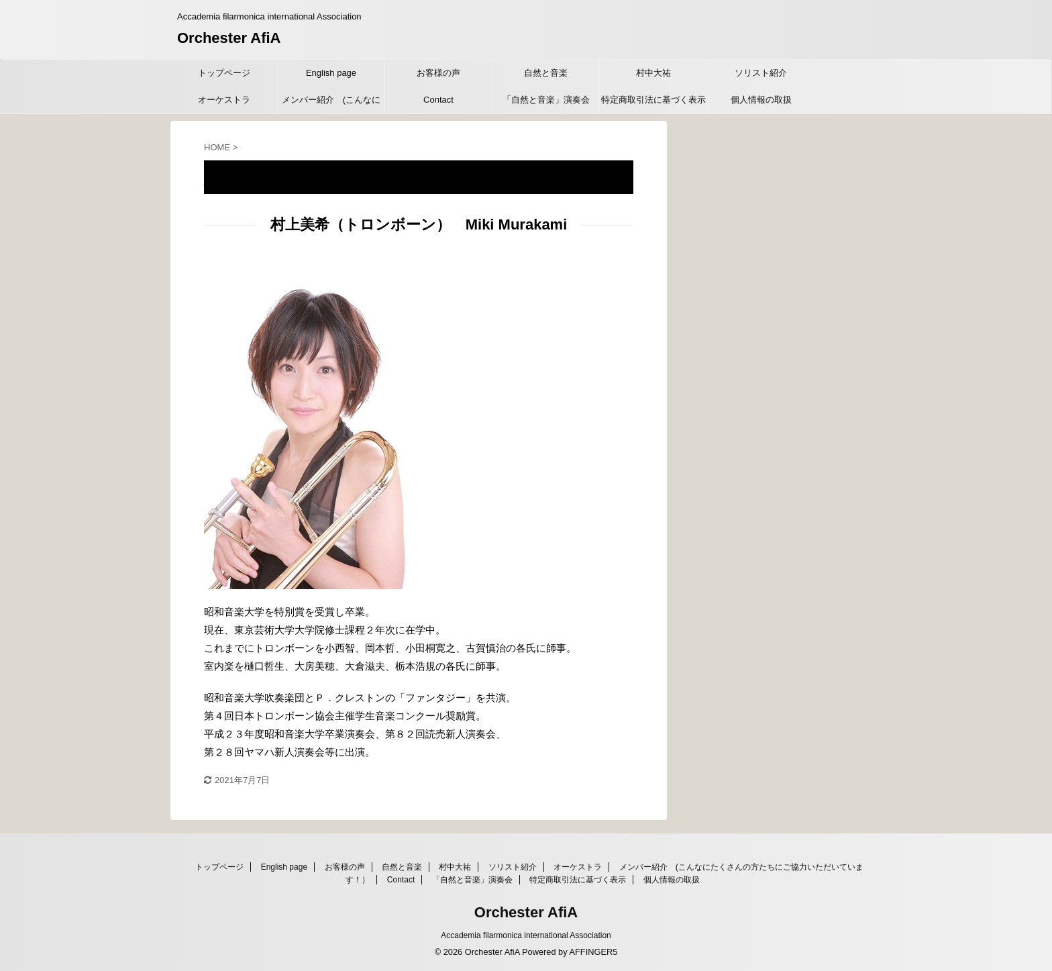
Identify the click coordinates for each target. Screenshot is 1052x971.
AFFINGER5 (593, 952)
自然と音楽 (546, 73)
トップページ (224, 73)
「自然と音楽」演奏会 (546, 100)
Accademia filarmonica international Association (526, 935)
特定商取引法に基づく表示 (653, 100)
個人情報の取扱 (761, 100)
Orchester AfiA (228, 38)
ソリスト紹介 (761, 73)
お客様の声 (438, 73)
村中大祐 (653, 73)
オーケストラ (224, 100)
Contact (438, 100)
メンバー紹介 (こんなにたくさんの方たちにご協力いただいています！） (331, 104)
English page (331, 73)
